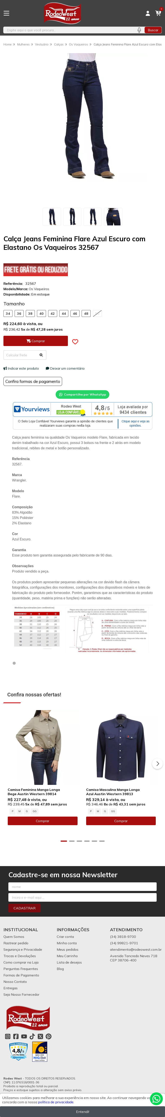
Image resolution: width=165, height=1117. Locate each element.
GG (35, 811)
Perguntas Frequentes (20, 969)
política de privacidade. (56, 1102)
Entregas (10, 989)
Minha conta (67, 944)
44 (64, 313)
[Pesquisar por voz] (139, 30)
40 (41, 313)
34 (8, 313)
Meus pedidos (67, 950)
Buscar (153, 30)
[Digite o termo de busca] (68, 30)
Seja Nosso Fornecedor (21, 995)
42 (52, 313)
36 (19, 313)
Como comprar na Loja (20, 963)
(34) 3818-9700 (123, 937)
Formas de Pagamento (21, 976)
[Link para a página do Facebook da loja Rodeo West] (16, 1037)
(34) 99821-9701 (124, 944)
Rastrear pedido (15, 944)
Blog (60, 969)
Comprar (43, 821)
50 (97, 313)
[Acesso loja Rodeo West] (148, 13)
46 (75, 313)
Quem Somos (13, 937)
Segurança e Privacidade (22, 950)
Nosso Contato (15, 982)
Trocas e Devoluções (19, 956)
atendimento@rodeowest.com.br (136, 950)
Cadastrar (24, 909)
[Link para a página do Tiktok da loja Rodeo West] (32, 1037)
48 (86, 313)
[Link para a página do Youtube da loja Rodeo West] (24, 1037)
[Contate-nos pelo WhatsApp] (156, 1098)
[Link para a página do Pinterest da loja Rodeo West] (49, 1037)
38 (30, 313)
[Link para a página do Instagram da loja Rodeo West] (8, 1037)
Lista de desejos (69, 963)
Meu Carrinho (67, 956)
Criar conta (65, 937)
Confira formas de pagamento (32, 381)
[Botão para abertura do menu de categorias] (6, 13)
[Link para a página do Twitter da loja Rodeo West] (40, 1037)
